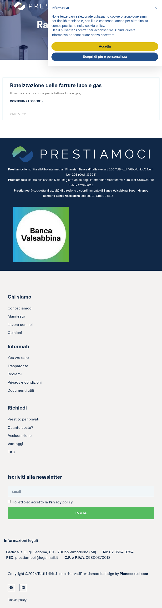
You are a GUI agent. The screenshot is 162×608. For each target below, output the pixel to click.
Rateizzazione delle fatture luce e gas (56, 85)
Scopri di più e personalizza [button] (105, 56)
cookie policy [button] (94, 26)
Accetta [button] (105, 46)
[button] (156, 7)
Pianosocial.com (134, 574)
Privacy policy (61, 502)
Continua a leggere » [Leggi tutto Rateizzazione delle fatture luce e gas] (26, 101)
